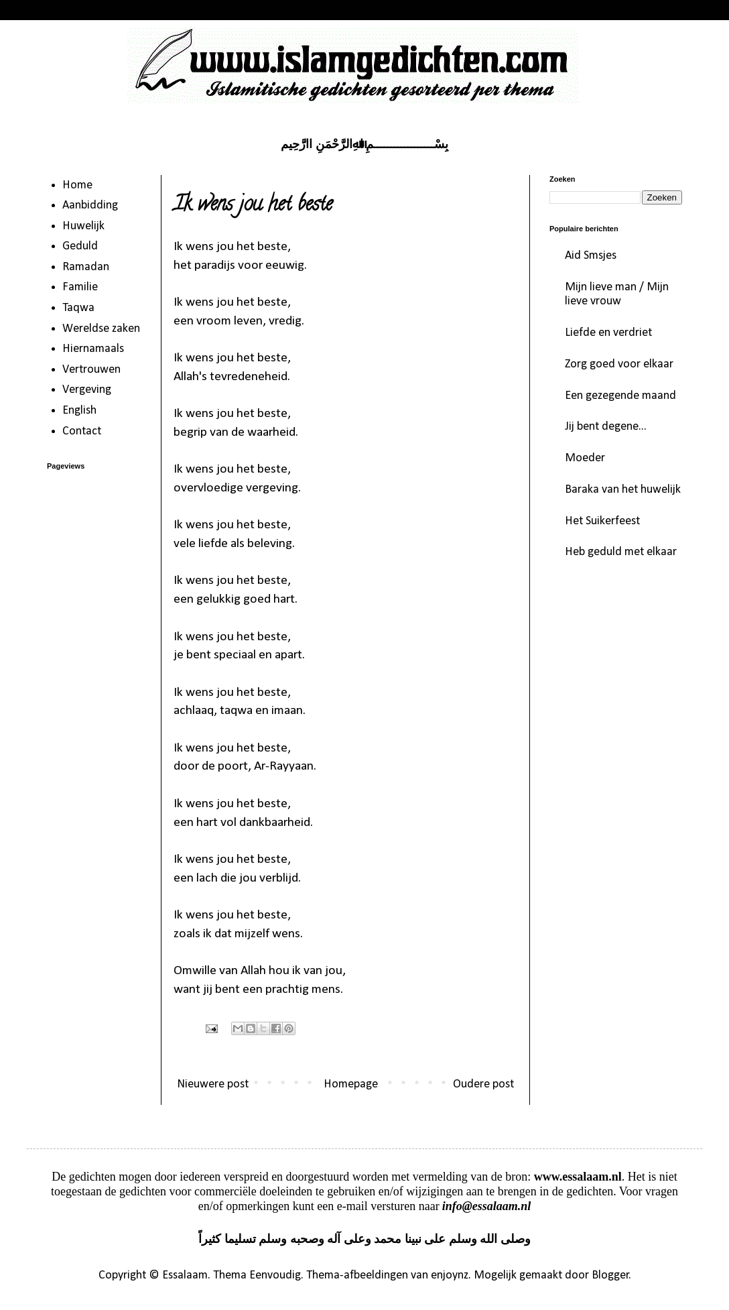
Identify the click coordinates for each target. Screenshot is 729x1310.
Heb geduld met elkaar (621, 552)
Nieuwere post (213, 1084)
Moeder (585, 458)
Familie (80, 287)
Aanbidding (90, 205)
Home (77, 185)
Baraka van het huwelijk (623, 489)
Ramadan (85, 267)
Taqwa (78, 308)
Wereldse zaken (101, 328)
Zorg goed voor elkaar (619, 364)
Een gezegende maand (620, 396)
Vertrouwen (91, 369)
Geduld (80, 246)
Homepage (351, 1084)
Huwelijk (83, 226)
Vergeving (86, 389)
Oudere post (483, 1084)
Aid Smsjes (590, 255)
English (79, 410)
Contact (81, 431)
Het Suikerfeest (602, 521)
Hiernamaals (93, 349)
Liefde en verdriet (608, 332)
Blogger (610, 1275)
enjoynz (449, 1275)
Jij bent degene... (606, 426)
